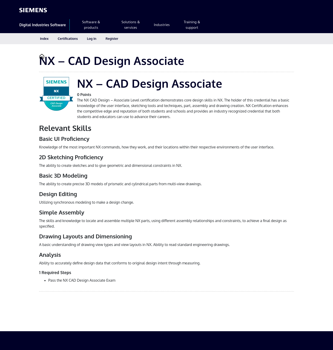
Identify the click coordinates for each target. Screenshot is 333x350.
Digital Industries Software (42, 25)
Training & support (192, 25)
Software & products (91, 25)
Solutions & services (130, 25)
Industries (162, 25)
